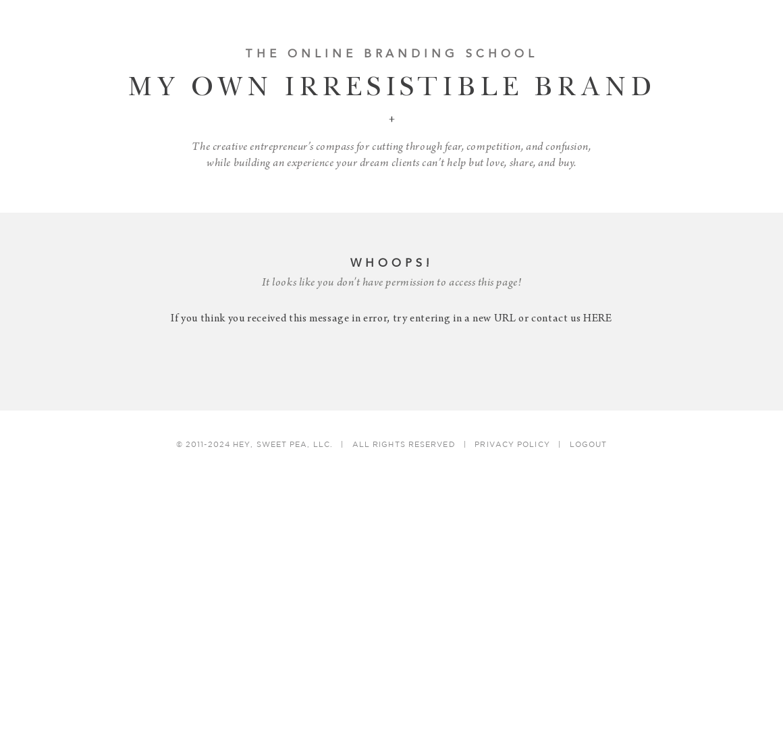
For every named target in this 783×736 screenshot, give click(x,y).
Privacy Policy (512, 445)
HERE (597, 319)
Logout (589, 445)
